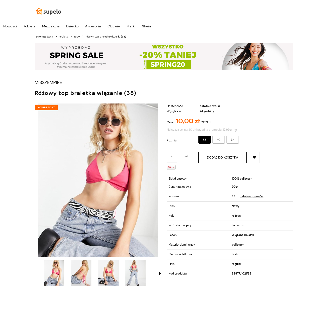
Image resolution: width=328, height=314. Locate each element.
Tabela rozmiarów (251, 196)
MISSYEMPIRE (48, 82)
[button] (160, 273)
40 (219, 140)
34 (232, 140)
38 (204, 140)
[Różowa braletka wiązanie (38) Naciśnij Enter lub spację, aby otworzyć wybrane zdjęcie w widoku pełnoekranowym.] (98, 180)
